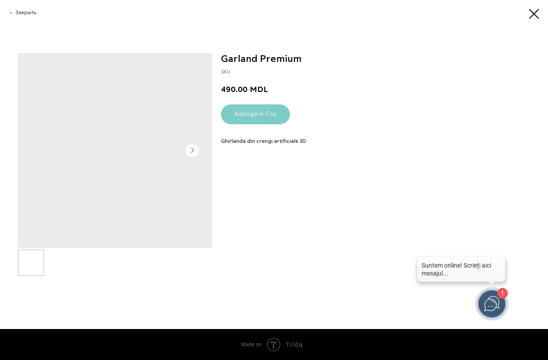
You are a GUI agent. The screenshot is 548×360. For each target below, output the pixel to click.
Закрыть (26, 12)
